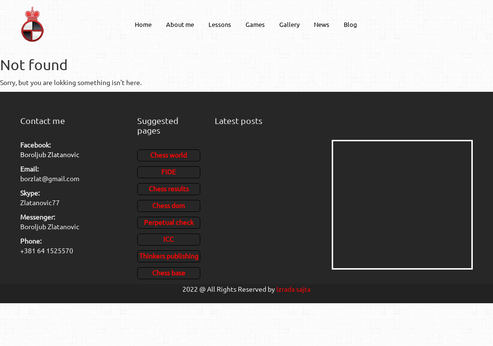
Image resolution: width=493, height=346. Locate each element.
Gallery (289, 24)
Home (143, 24)
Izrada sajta (293, 288)
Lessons (219, 24)
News (321, 24)
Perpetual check (169, 222)
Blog (350, 24)
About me (180, 24)
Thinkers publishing (168, 255)
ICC (168, 239)
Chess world (168, 154)
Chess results (169, 188)
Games (255, 24)
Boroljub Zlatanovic (49, 154)
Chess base (168, 272)
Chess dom (168, 205)
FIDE (168, 171)
